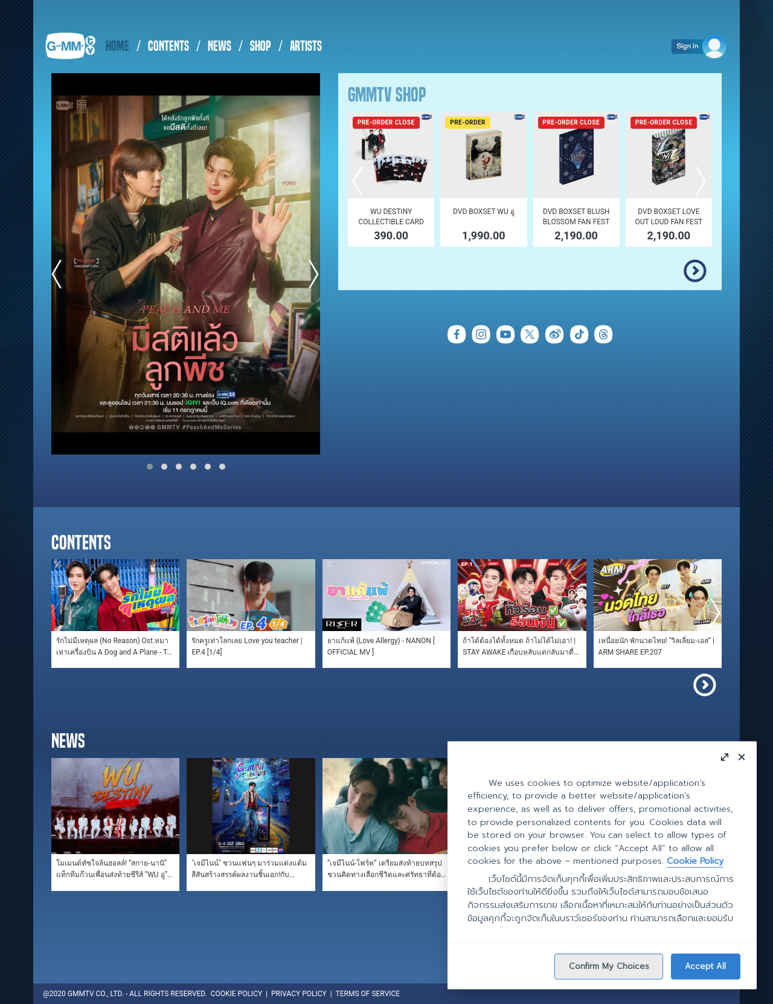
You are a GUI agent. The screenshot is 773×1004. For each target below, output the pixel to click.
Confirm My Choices (609, 966)
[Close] (741, 756)
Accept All (705, 966)
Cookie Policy (695, 860)
